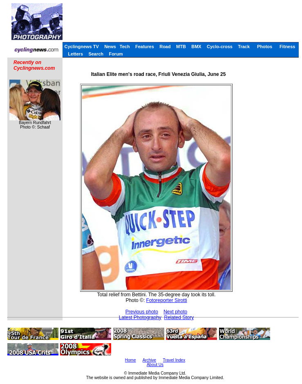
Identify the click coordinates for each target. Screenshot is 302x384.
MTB (181, 46)
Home (130, 360)
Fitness (287, 46)
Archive (149, 360)
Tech (125, 46)
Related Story (179, 317)
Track (244, 46)
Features (144, 46)
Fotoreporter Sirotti (166, 300)
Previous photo (141, 312)
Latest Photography (140, 317)
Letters (75, 53)
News (110, 46)
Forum (116, 53)
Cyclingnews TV (81, 46)
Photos (264, 46)
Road (165, 46)
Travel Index (174, 360)
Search (95, 53)
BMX (196, 46)
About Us (155, 364)
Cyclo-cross (220, 46)
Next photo (175, 312)
